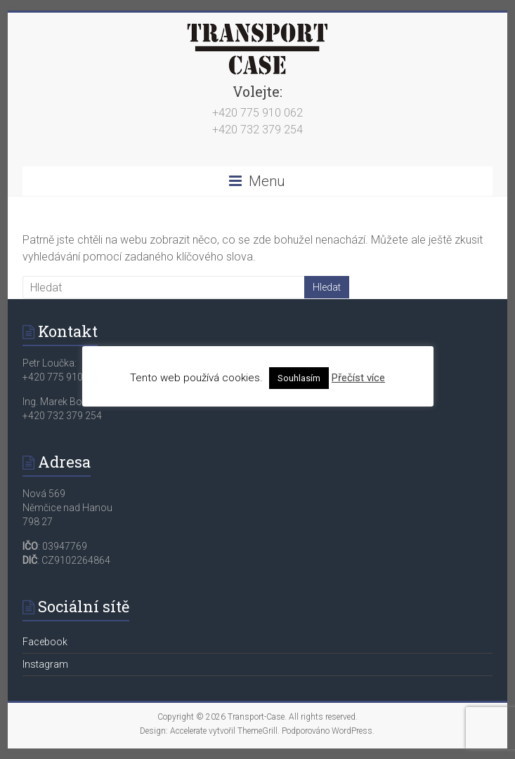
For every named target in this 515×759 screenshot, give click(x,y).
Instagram (45, 664)
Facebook (44, 641)
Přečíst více (358, 377)
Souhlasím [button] (299, 378)
